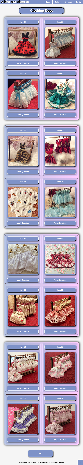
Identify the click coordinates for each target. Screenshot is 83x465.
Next (40, 453)
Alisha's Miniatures (15, 1)
